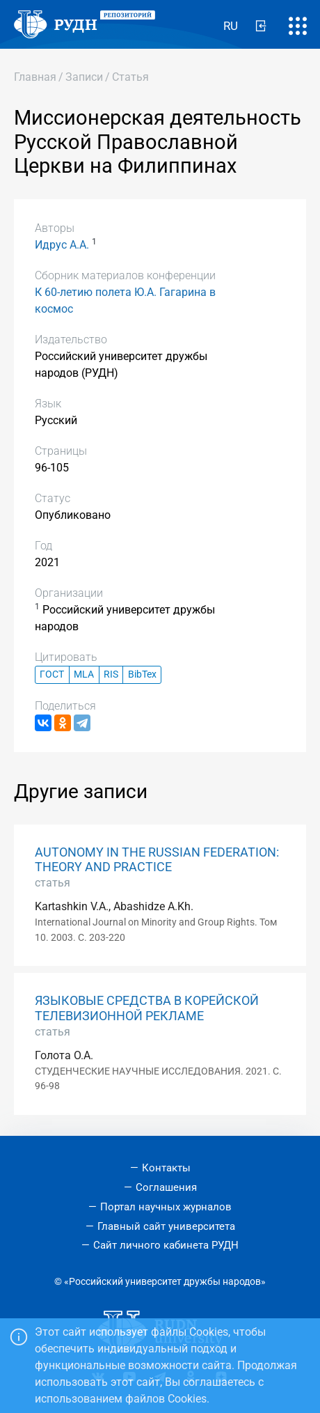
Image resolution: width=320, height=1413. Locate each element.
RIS (111, 674)
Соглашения (166, 1187)
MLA (84, 674)
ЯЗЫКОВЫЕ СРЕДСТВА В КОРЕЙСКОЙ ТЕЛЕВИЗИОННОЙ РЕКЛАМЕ (147, 1008)
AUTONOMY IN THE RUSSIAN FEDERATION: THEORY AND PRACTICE (157, 859)
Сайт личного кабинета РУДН (166, 1245)
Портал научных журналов (166, 1207)
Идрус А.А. (62, 244)
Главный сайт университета (166, 1226)
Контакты (166, 1168)
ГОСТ (52, 674)
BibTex (142, 674)
